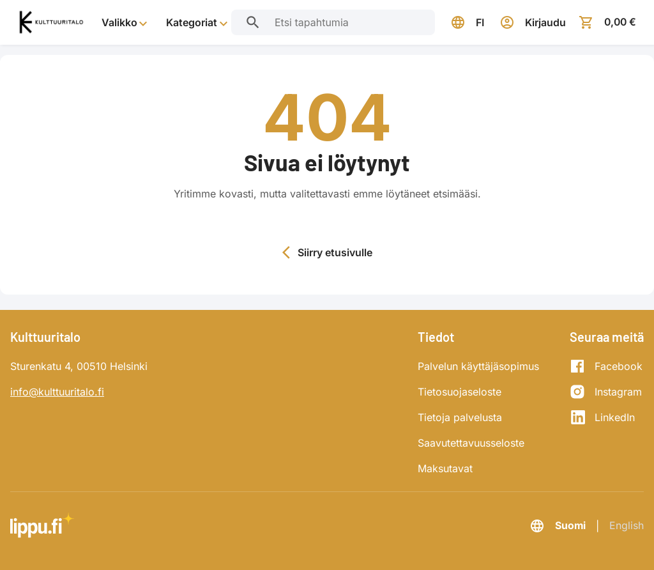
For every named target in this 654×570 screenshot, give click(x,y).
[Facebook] (606, 366)
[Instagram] (606, 391)
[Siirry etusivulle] (50, 23)
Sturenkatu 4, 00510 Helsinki (79, 366)
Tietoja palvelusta (460, 417)
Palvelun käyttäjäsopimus (478, 366)
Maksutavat (445, 468)
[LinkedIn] (606, 417)
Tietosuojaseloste (459, 391)
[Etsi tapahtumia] (252, 22)
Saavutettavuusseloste (471, 442)
